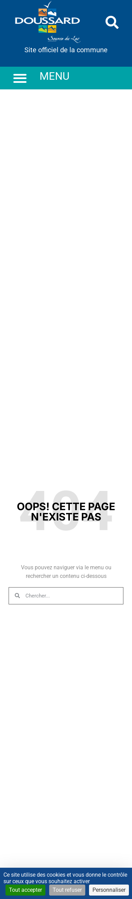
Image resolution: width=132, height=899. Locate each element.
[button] (112, 22)
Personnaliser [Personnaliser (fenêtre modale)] (108, 890)
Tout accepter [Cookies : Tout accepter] (25, 890)
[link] (48, 22)
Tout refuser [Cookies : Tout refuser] (67, 890)
